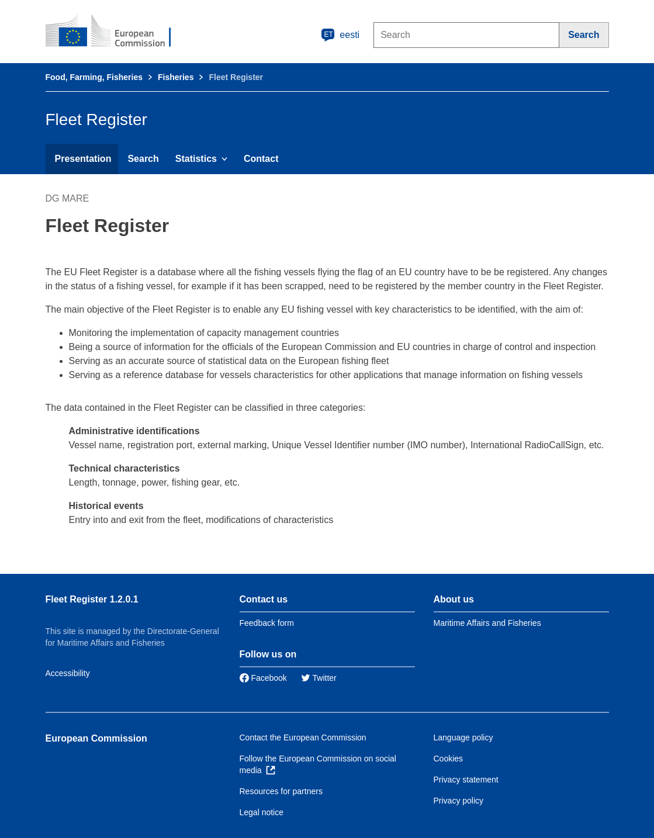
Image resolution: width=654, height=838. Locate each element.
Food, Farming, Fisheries (94, 77)
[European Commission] (116, 31)
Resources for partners (281, 791)
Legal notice (262, 812)
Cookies (448, 758)
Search (142, 159)
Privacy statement (466, 779)
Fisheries (175, 77)
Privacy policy (459, 800)
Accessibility (68, 673)
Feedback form (267, 623)
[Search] (583, 35)
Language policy (463, 737)
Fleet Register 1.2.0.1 (92, 599)
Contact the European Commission (303, 737)
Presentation (83, 159)
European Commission (96, 738)
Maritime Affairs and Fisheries (487, 623)
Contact (261, 159)
